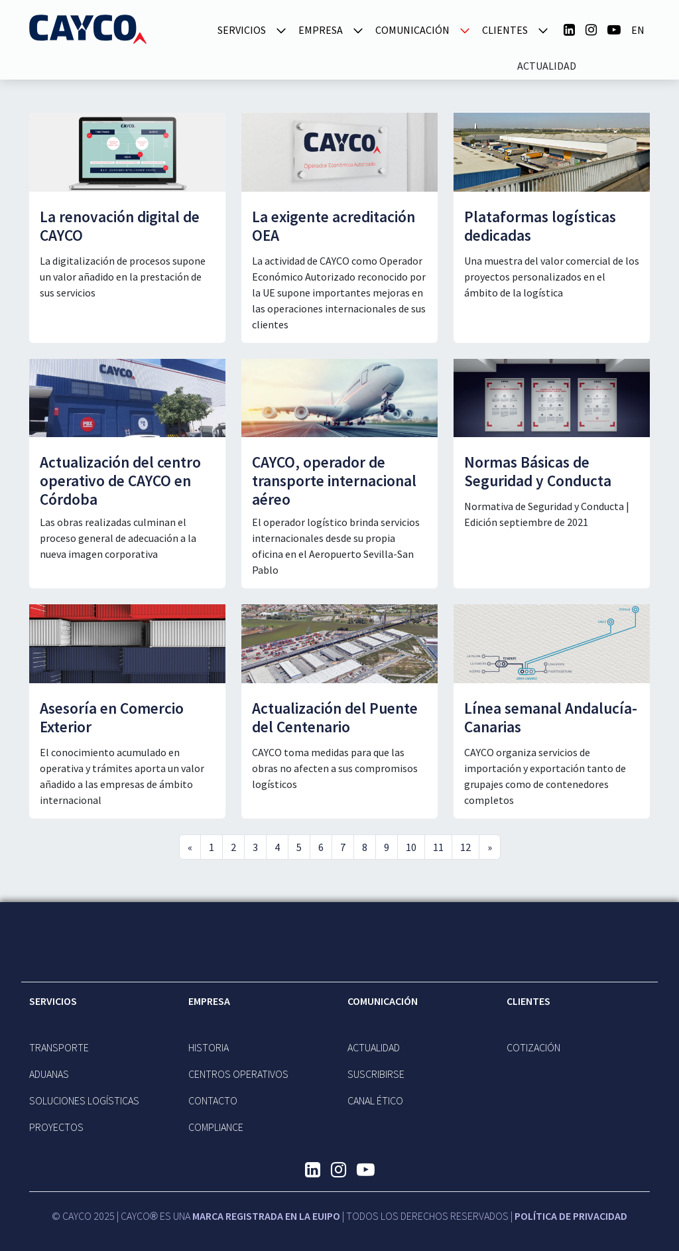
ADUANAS (49, 1074)
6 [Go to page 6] (321, 847)
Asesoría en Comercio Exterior (112, 717)
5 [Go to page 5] (299, 847)
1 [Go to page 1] (211, 847)
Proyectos (56, 1127)
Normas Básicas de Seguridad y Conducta (537, 471)
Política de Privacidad (571, 1215)
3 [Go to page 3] (255, 847)
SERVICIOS (53, 1001)
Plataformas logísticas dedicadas (540, 226)
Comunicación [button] (412, 29)
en (638, 29)
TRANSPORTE (59, 1047)
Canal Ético (375, 1100)
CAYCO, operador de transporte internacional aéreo (334, 480)
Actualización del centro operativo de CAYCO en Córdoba (120, 480)
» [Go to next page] (489, 847)
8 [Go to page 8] (364, 847)
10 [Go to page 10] (411, 847)
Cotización (533, 1047)
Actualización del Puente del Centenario (335, 717)
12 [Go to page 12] (465, 847)
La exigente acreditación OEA (333, 226)
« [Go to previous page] (190, 847)
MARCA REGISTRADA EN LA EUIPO (266, 1215)
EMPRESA (209, 1001)
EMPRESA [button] (320, 29)
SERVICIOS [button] (241, 29)
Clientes (528, 1001)
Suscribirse (375, 1074)
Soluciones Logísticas (84, 1100)
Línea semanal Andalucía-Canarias (550, 717)
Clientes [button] (505, 29)
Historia (208, 1047)
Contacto (212, 1100)
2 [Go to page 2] (233, 847)
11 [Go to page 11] (438, 847)
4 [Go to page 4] (277, 847)
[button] (281, 29)
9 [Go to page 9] (386, 847)
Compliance (215, 1127)
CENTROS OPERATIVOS (238, 1074)
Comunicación (382, 1001)
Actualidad (546, 65)
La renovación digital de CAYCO (120, 226)
